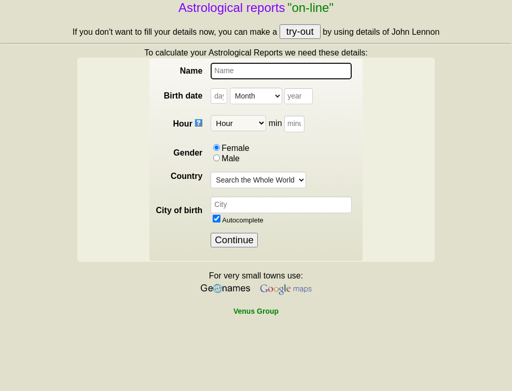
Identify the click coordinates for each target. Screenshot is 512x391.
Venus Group (256, 311)
